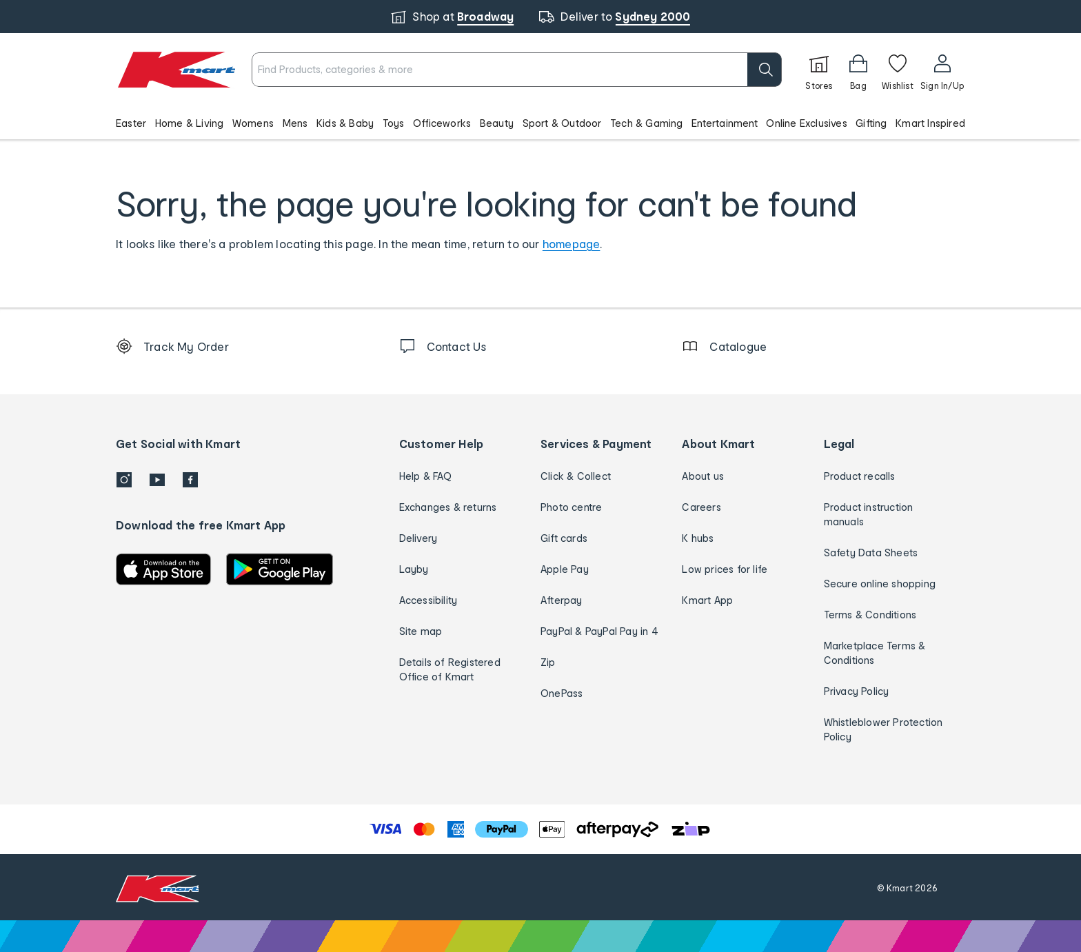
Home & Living (189, 123)
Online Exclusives (806, 123)
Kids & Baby (345, 123)
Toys (394, 123)
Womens (253, 123)
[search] (764, 69)
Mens (295, 123)
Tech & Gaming (646, 123)
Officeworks (442, 123)
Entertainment (724, 123)
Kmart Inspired (930, 123)
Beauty (497, 123)
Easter (131, 123)
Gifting (871, 123)
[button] (540, 122)
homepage (571, 243)
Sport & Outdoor (562, 123)
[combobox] (517, 69)
